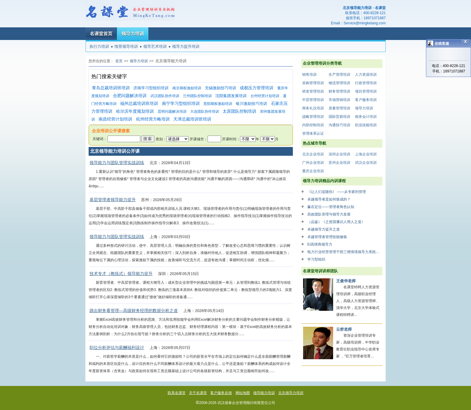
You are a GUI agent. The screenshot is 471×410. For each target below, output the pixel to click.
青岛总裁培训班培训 (111, 88)
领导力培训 (132, 33)
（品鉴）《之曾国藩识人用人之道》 (336, 222)
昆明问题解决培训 (172, 111)
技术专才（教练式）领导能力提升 (121, 273)
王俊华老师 (346, 281)
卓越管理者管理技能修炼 (327, 237)
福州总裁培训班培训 (139, 103)
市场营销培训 (339, 100)
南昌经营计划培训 (115, 119)
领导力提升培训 (185, 46)
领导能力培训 (264, 393)
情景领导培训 (126, 46)
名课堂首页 (101, 33)
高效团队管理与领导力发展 (329, 214)
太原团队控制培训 (239, 111)
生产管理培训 (339, 74)
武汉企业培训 (366, 163)
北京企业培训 (313, 154)
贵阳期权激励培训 (217, 104)
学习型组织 (316, 259)
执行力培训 (99, 46)
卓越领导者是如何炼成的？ (329, 199)
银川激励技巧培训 (251, 103)
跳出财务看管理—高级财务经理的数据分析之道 (134, 310)
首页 (119, 61)
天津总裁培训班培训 (192, 119)
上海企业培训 (366, 154)
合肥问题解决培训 (130, 95)
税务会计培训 (366, 117)
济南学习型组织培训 (151, 88)
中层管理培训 (313, 100)
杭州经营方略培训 (153, 119)
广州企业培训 (313, 163)
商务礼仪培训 (313, 108)
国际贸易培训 (339, 117)
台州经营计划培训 (265, 96)
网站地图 (242, 393)
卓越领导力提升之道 (323, 229)
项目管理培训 (366, 91)
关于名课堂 (198, 393)
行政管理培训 (366, 83)
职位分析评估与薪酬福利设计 (117, 347)
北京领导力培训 (290, 393)
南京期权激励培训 (186, 88)
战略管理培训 (313, 117)
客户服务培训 (366, 100)
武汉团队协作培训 (164, 96)
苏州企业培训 (339, 163)
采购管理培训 (313, 83)
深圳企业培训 (339, 154)
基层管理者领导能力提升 (113, 199)
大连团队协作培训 (204, 111)
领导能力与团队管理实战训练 (117, 162)
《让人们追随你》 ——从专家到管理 (336, 192)
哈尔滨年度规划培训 (135, 111)
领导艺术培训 (155, 46)
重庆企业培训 (313, 171)
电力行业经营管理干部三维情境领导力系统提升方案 (344, 252)
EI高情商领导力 (319, 244)
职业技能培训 (366, 125)
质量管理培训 (339, 108)
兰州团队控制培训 (197, 96)
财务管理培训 (339, 91)
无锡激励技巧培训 (220, 88)
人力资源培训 (366, 74)
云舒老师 (344, 329)
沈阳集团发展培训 (231, 95)
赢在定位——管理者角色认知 (330, 207)
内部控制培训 (313, 125)
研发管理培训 (313, 91)
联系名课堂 (177, 393)
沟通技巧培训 (339, 125)
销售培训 (309, 74)
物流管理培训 (339, 83)
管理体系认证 (313, 133)
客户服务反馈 (221, 393)
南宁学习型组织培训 (181, 103)
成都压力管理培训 (256, 88)
